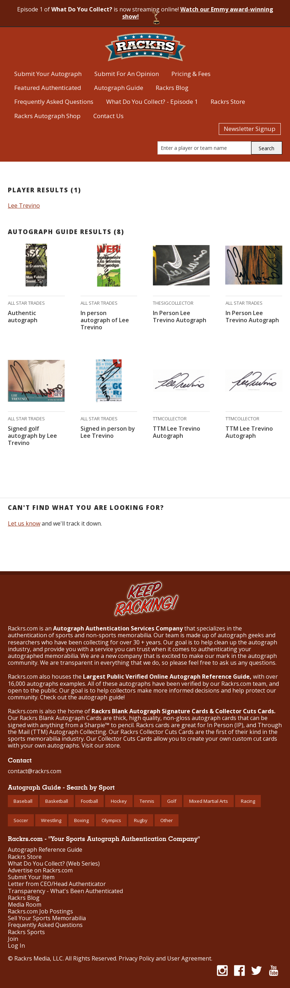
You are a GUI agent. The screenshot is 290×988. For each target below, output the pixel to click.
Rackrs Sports (26, 932)
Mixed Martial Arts (208, 801)
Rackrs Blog (172, 87)
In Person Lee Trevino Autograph (179, 316)
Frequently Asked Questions (53, 101)
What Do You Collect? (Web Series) (54, 863)
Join (13, 939)
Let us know (24, 523)
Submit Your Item (31, 877)
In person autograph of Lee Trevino (105, 320)
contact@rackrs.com (34, 771)
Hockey (119, 801)
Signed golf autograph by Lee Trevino (32, 435)
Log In (16, 945)
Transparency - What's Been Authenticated (65, 891)
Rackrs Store (228, 101)
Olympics (111, 820)
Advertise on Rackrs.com (40, 870)
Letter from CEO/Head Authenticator (57, 884)
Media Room (24, 904)
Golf (171, 801)
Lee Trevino (24, 205)
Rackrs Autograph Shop (47, 116)
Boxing (81, 820)
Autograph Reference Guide (45, 849)
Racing (248, 801)
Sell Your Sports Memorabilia (47, 918)
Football (89, 801)
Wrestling (51, 820)
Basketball (56, 801)
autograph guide (101, 697)
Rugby (140, 820)
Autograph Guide (118, 87)
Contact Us (108, 116)
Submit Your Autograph (48, 74)
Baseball (23, 801)
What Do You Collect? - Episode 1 (152, 101)
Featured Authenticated (47, 87)
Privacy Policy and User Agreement (165, 958)
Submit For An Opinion (126, 74)
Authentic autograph (22, 316)
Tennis (147, 801)
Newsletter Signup (249, 129)
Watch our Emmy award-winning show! (197, 12)
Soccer (21, 820)
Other (166, 820)
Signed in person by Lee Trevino (108, 432)
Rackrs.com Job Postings (40, 911)
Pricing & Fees (191, 74)
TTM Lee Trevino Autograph (176, 432)
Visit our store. (101, 745)
